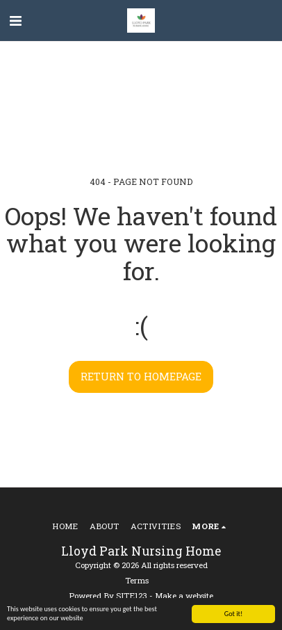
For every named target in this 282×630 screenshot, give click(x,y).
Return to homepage (141, 376)
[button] (15, 20)
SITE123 (131, 595)
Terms (137, 580)
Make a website (184, 595)
